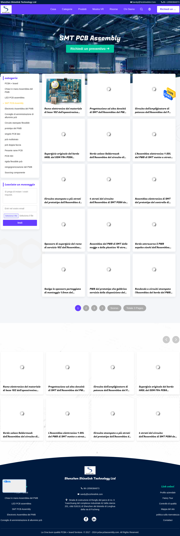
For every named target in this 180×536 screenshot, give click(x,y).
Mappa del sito (168, 509)
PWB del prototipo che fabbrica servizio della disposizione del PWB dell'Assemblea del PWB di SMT (108, 290)
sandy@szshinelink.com (144, 2)
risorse (114, 9)
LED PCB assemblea (14, 97)
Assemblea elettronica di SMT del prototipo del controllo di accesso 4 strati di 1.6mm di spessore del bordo (153, 200)
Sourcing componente (15, 172)
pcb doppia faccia (13, 145)
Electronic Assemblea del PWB (19, 108)
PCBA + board (11, 83)
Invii (20, 223)
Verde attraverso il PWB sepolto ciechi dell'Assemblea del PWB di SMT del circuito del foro (153, 245)
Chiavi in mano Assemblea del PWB (19, 90)
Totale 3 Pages (134, 308)
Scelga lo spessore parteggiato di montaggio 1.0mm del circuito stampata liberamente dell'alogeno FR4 (63, 290)
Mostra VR (98, 9)
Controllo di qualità (167, 503)
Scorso (114, 308)
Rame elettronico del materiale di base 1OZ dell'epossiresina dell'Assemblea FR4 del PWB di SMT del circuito (63, 110)
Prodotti (82, 9)
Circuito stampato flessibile (17, 123)
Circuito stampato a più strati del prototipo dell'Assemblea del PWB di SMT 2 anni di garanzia (63, 200)
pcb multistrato (11, 139)
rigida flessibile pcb (13, 161)
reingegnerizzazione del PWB (18, 167)
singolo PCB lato (12, 134)
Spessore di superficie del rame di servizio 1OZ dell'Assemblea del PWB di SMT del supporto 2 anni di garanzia (63, 245)
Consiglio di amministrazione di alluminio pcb (19, 116)
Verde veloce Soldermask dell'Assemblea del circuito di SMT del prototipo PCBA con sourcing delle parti (107, 155)
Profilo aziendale (168, 492)
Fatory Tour (168, 498)
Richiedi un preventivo (169, 9)
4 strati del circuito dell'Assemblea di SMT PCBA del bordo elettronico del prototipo (108, 200)
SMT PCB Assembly (14, 103)
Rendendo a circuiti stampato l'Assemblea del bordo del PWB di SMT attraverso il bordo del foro (153, 290)
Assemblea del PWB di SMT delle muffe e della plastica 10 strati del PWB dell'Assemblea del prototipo (109, 245)
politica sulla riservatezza (167, 514)
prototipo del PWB (13, 128)
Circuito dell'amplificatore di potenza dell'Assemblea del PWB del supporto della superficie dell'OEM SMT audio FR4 (154, 110)
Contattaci (168, 520)
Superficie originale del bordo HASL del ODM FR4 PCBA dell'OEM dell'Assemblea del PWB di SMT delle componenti (61, 155)
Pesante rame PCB (14, 150)
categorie (67, 9)
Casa (53, 9)
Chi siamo (129, 9)
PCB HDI (9, 156)
